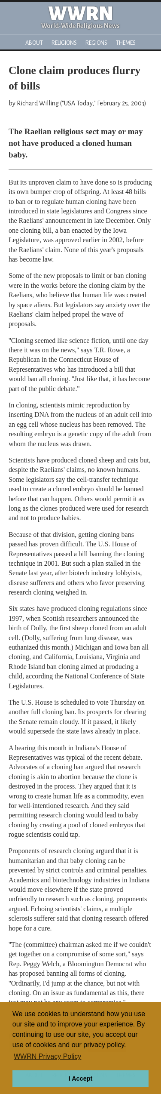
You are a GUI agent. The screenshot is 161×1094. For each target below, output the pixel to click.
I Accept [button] (80, 1078)
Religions (64, 43)
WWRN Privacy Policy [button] (47, 1056)
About (34, 43)
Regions (96, 43)
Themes (126, 43)
